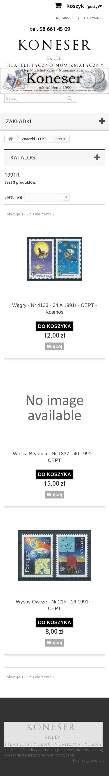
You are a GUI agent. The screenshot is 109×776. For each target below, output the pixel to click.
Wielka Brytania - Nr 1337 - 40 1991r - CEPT (54, 457)
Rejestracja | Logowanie (79, 18)
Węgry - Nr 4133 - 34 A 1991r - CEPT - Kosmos (54, 309)
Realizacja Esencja (89, 760)
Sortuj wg (13, 197)
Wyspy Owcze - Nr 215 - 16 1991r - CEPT (54, 605)
